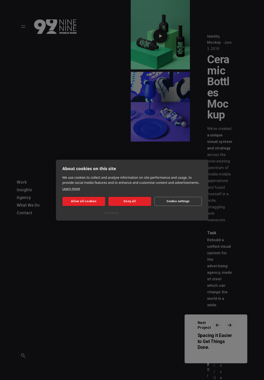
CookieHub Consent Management (139, 213)
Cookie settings (178, 201)
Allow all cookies (83, 201)
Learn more (71, 188)
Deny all (130, 201)
